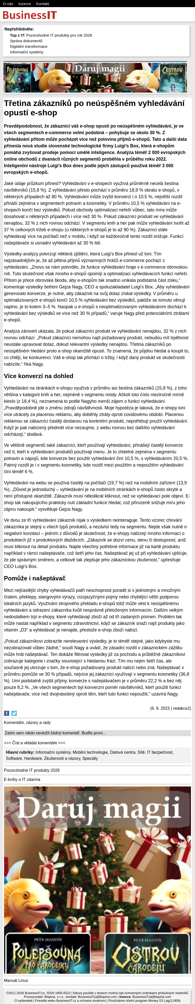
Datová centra (122, 752)
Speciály (90, 758)
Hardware (33, 758)
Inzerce (24, 4)
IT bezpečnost (159, 752)
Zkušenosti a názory (62, 758)
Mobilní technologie (90, 752)
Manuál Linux (16, 980)
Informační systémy (26, 52)
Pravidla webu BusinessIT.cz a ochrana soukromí (70, 1000)
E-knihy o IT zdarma (22, 779)
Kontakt (42, 4)
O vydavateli (23, 1000)
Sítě (141, 752)
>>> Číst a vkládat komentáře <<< (35, 743)
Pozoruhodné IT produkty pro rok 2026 (51, 35)
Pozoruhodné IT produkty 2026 (32, 770)
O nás (8, 4)
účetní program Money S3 (144, 1000)
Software (14, 758)
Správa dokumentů (26, 41)
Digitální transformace (28, 46)
